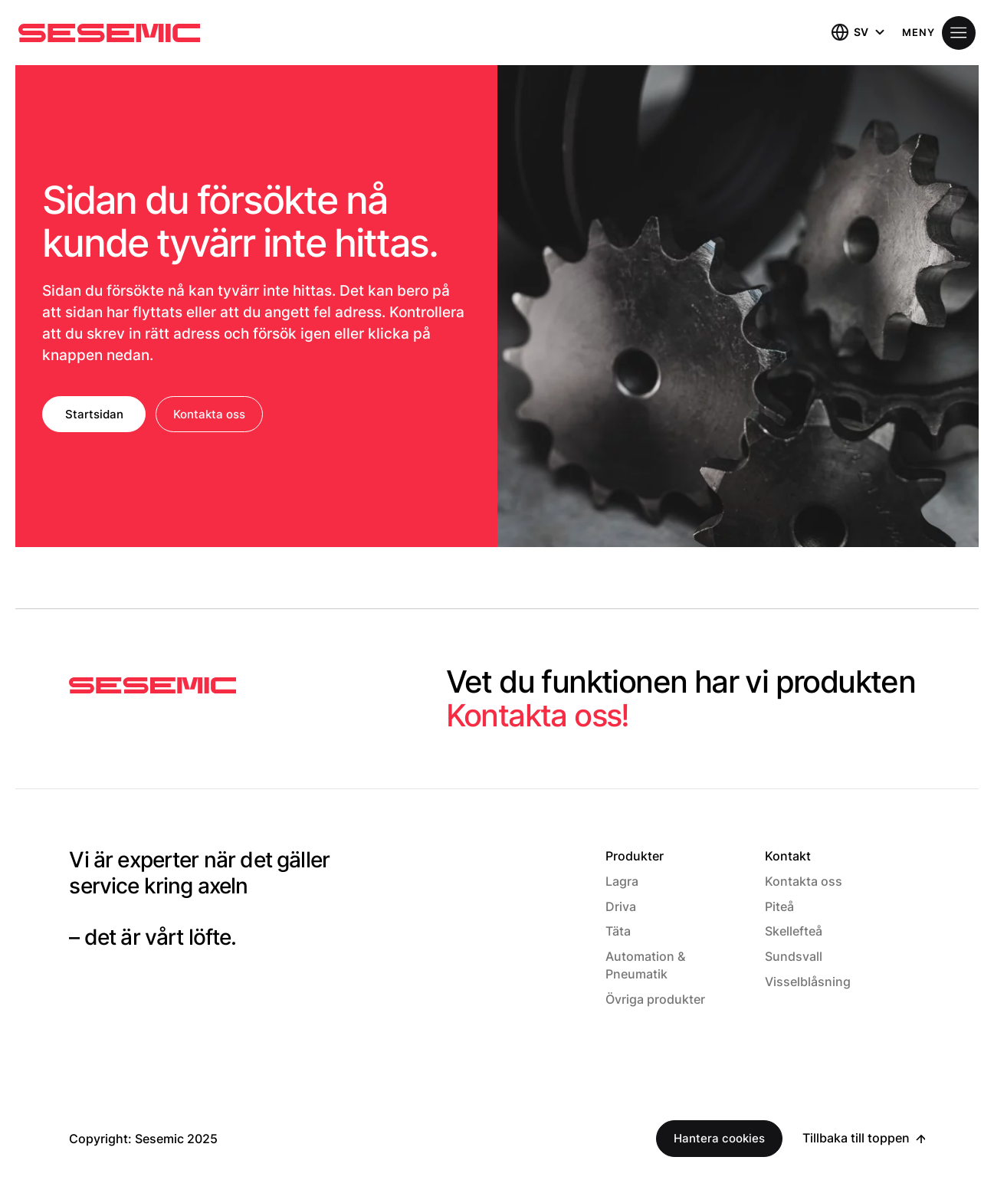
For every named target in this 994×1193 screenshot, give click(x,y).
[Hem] (109, 33)
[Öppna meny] (939, 33)
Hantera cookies (719, 1138)
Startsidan (94, 414)
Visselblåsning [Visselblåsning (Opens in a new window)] (808, 981)
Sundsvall (793, 956)
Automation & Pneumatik (645, 965)
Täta (618, 931)
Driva (620, 906)
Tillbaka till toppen (856, 1137)
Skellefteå (793, 931)
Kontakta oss (209, 414)
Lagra (621, 881)
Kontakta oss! (537, 715)
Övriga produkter (655, 999)
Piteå (779, 906)
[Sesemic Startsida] (152, 685)
